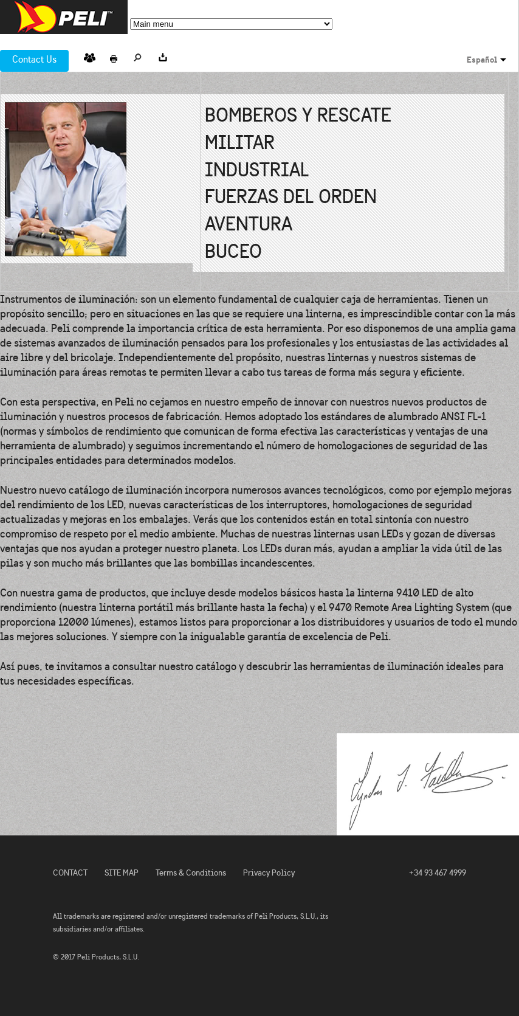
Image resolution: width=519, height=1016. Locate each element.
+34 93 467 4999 (437, 873)
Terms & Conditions (191, 873)
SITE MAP (122, 873)
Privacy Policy (269, 873)
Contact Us (34, 59)
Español (482, 59)
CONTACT (70, 873)
